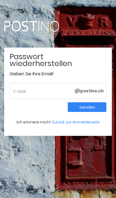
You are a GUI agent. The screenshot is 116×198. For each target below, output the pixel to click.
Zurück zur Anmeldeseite (76, 122)
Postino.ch (42, 26)
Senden (87, 107)
